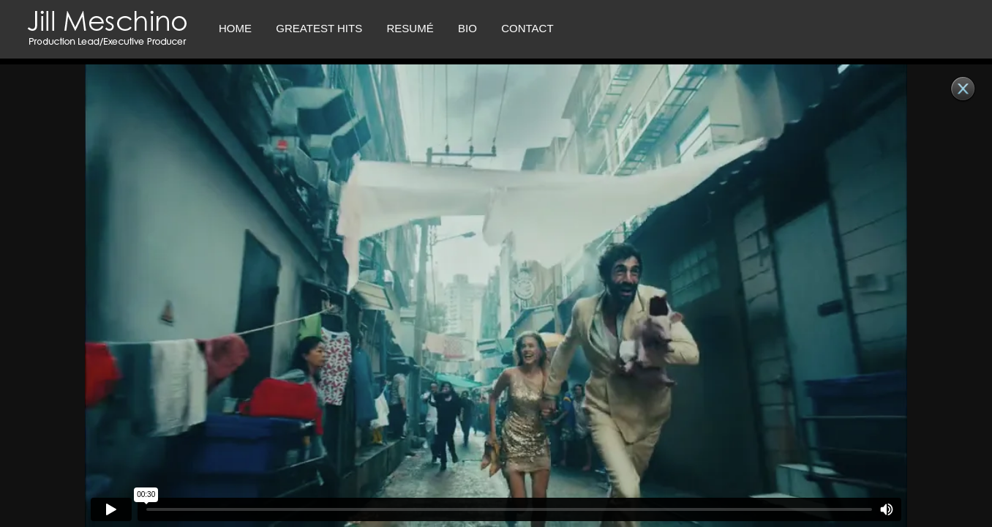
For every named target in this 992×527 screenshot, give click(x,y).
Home (235, 28)
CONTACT (527, 28)
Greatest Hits (319, 28)
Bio (467, 28)
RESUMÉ (409, 28)
